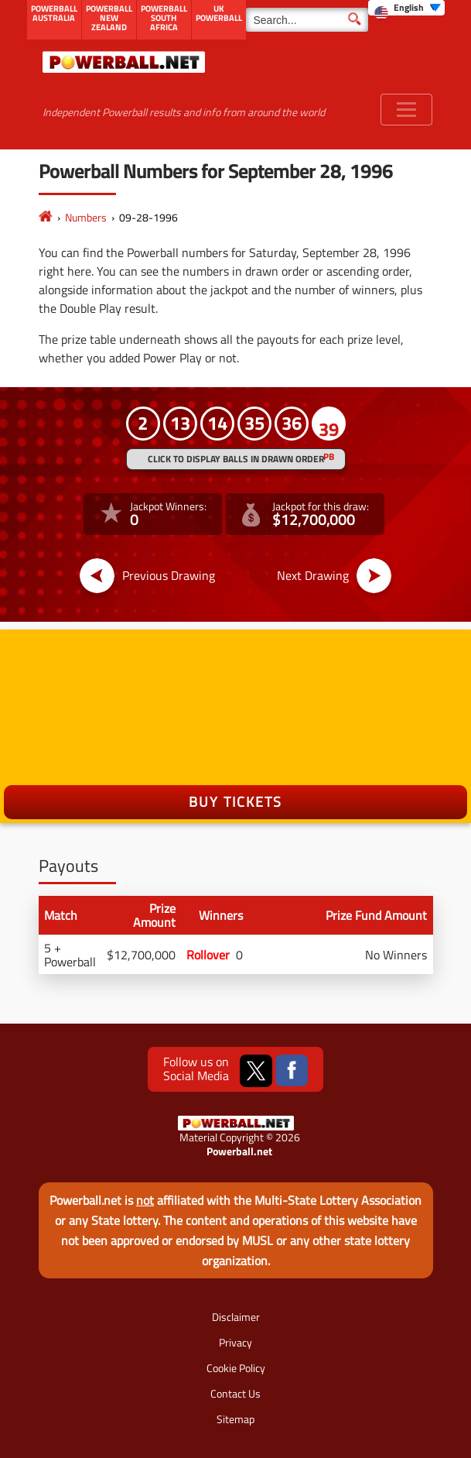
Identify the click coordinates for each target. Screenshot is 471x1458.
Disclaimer (236, 1317)
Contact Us (235, 1393)
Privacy (235, 1342)
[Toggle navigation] (406, 109)
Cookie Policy (235, 1368)
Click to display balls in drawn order (236, 458)
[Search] (307, 20)
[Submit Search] (354, 18)
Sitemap (235, 1419)
